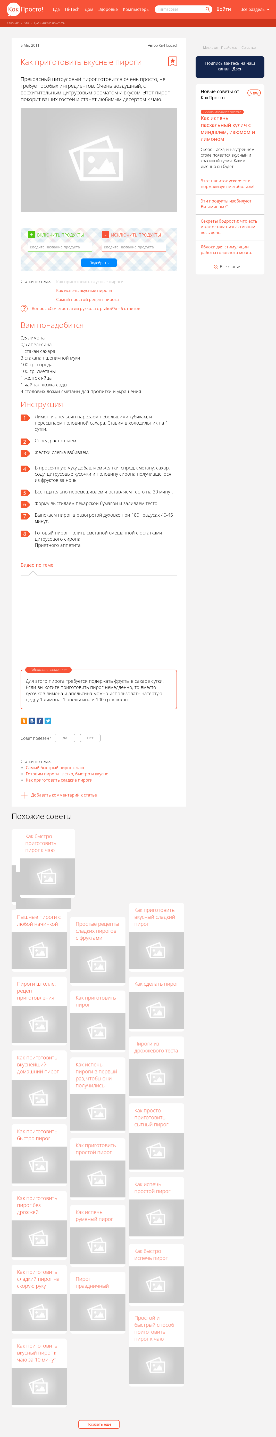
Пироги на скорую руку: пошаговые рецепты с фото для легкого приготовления (98, 850)
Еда (56, 9)
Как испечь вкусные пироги (84, 290)
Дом (89, 9)
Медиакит (211, 47)
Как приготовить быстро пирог (37, 1135)
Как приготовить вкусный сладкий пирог (154, 916)
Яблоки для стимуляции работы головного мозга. (226, 249)
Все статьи (230, 267)
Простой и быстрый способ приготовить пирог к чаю (154, 1328)
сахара (97, 423)
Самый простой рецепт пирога (87, 299)
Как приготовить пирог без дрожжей (37, 1205)
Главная (13, 23)
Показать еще (99, 1424)
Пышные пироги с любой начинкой (39, 920)
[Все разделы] (255, 9)
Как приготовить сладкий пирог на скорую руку (38, 1278)
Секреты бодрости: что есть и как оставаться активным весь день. (229, 226)
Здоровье (108, 9)
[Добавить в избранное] (172, 61)
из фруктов (46, 480)
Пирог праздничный (92, 1282)
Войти (223, 9)
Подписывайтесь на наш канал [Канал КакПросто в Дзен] (230, 66)
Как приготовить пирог (96, 1001)
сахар (162, 468)
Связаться (249, 47)
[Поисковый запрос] (183, 9)
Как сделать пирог (156, 983)
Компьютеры (136, 9)
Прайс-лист (230, 47)
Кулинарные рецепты (49, 23)
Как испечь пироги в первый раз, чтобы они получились (96, 1075)
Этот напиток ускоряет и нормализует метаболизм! (227, 183)
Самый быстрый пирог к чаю (55, 767)
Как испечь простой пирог (152, 1188)
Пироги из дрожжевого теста (156, 1047)
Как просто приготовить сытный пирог (151, 1117)
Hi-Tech (72, 9)
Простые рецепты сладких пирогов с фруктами (97, 930)
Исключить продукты (136, 235)
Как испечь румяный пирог (94, 1215)
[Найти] (207, 9)
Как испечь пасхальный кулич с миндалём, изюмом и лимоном (228, 128)
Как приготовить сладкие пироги (59, 780)
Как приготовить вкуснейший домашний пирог (38, 1064)
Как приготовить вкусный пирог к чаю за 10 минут (37, 1352)
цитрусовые (60, 474)
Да (65, 737)
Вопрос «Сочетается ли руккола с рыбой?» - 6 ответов (86, 308)
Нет (90, 737)
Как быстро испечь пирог (151, 1254)
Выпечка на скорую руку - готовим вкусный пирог (37, 846)
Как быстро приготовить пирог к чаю (149, 843)
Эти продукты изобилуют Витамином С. (226, 203)
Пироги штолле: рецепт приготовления (36, 990)
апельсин (65, 416)
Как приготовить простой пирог (96, 1149)
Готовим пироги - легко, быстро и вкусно (67, 774)
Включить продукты (60, 235)
